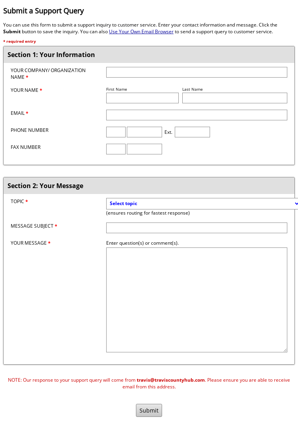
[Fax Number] (144, 149)
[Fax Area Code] (116, 149)
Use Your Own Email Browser (141, 31)
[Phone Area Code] (116, 132)
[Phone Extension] (192, 132)
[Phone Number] (144, 132)
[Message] (196, 299)
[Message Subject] (196, 228)
